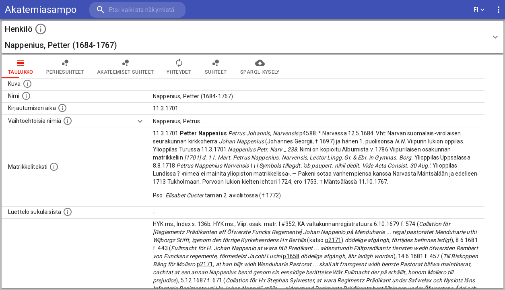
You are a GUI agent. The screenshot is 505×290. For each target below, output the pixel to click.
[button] (252, 37)
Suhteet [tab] (216, 66)
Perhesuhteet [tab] (65, 66)
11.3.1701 (165, 108)
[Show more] (140, 121)
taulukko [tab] (21, 66)
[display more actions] (498, 10)
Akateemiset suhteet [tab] (126, 66)
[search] (136, 10)
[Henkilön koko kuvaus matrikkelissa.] (53, 166)
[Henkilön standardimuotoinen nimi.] (26, 95)
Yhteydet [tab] (179, 66)
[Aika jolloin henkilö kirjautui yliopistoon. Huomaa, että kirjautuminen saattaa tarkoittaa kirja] (62, 108)
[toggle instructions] (40, 29)
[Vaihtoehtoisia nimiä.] (67, 120)
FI (479, 9)
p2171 (333, 240)
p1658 (291, 256)
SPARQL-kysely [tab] (260, 66)
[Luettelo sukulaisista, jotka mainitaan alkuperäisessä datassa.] (67, 211)
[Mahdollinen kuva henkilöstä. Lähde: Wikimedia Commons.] (27, 83)
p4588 (307, 133)
